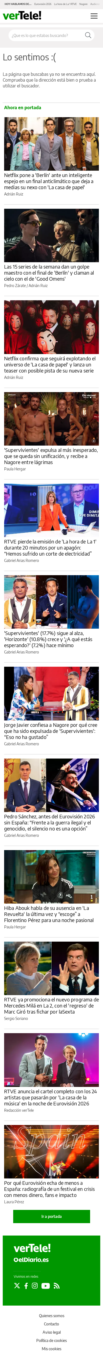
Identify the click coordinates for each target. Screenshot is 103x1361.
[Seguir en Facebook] (26, 1286)
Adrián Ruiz (13, 194)
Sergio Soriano (16, 1018)
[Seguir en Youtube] (45, 1286)
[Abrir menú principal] (94, 16)
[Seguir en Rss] (57, 1285)
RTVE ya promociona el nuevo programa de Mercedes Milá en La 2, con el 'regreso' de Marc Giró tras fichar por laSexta (51, 1005)
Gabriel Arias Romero (21, 560)
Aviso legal (52, 1332)
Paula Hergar (15, 469)
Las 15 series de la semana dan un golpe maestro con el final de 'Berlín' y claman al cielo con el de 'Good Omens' (49, 272)
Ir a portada (51, 1216)
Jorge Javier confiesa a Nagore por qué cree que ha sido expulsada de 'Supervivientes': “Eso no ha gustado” (50, 731)
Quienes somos (51, 1315)
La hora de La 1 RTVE (65, 4)
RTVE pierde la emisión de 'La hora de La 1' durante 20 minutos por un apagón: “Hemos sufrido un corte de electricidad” (50, 547)
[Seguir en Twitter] (17, 1285)
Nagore (83, 4)
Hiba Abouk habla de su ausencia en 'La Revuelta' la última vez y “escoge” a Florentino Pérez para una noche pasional (49, 914)
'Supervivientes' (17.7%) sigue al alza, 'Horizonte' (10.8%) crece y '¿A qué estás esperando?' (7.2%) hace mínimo (48, 639)
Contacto (51, 1324)
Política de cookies (51, 1340)
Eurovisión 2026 (42, 4)
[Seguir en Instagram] (35, 1285)
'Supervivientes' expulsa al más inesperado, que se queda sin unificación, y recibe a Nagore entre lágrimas (51, 456)
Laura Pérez (14, 1201)
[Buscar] (88, 35)
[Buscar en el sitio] (45, 35)
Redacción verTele (19, 1110)
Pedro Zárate (15, 285)
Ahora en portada (22, 107)
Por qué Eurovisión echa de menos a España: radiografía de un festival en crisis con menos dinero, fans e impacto (49, 1189)
